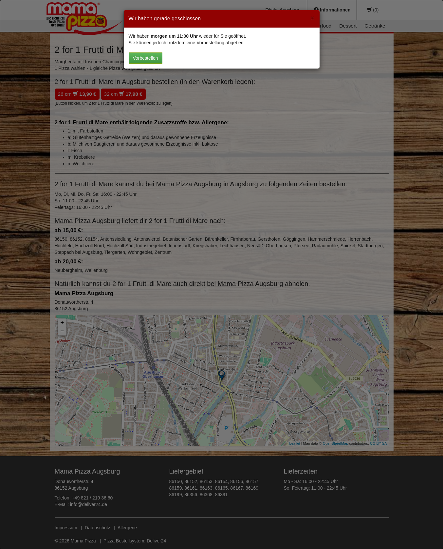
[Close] (312, 17)
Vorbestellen (145, 58)
